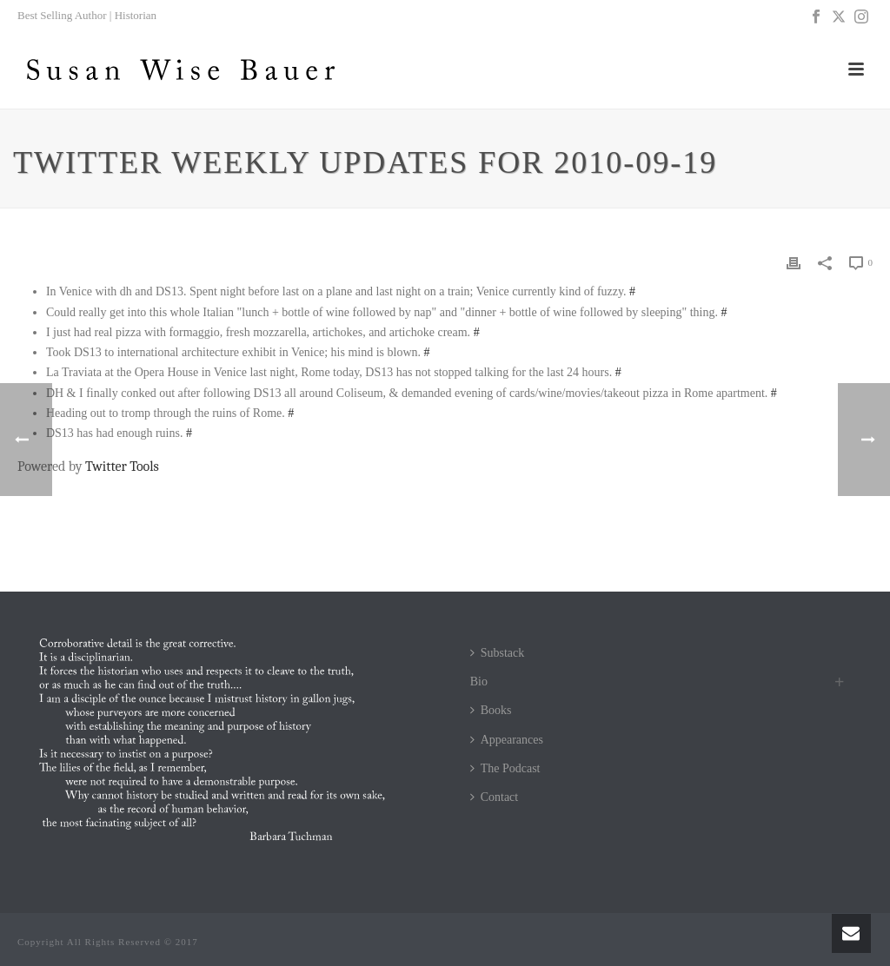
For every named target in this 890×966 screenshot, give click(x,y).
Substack (497, 652)
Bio (479, 681)
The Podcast (505, 768)
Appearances (506, 739)
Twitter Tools (122, 466)
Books (491, 710)
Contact (494, 797)
